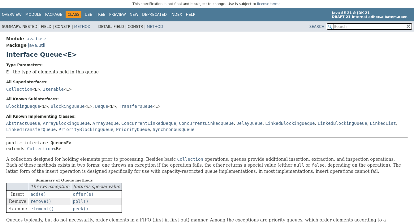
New (134, 14)
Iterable (53, 89)
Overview (12, 14)
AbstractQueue (23, 123)
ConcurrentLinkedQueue (206, 123)
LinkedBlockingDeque (290, 123)
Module (33, 14)
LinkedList (383, 123)
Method (82, 26)
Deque (101, 106)
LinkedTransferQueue (31, 129)
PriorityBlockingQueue (85, 129)
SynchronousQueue (173, 129)
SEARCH (317, 26)
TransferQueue (136, 106)
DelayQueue (249, 123)
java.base (35, 38)
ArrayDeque (106, 123)
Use (88, 14)
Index (176, 14)
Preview (117, 14)
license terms (268, 4)
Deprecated (154, 14)
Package (53, 14)
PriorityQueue (133, 129)
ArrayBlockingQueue (66, 123)
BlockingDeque (23, 106)
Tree (101, 14)
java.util (36, 45)
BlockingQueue (68, 106)
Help (191, 14)
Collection (19, 89)
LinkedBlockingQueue (342, 123)
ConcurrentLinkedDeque (148, 123)
